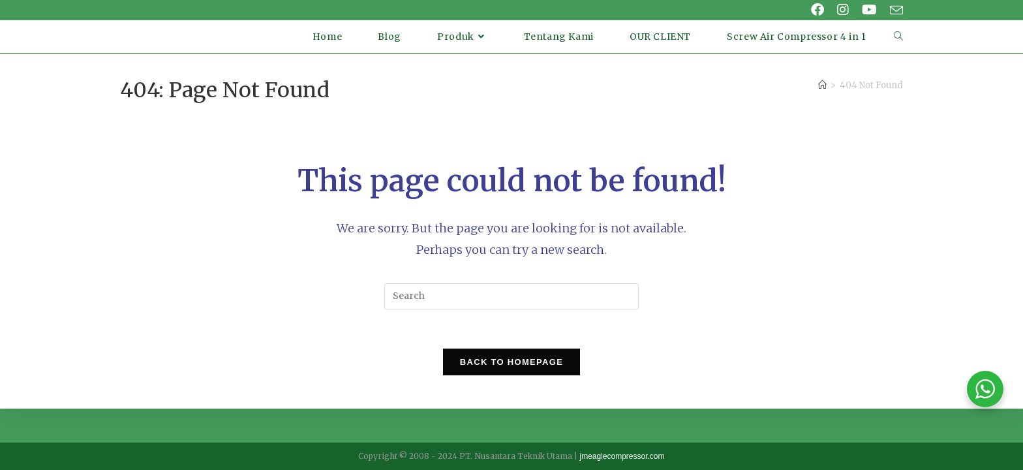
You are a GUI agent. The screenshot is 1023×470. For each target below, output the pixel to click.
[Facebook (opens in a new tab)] (817, 9)
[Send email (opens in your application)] (893, 10)
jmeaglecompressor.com (621, 456)
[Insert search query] (511, 296)
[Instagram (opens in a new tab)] (843, 9)
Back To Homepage (511, 363)
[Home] (822, 85)
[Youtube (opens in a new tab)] (869, 9)
